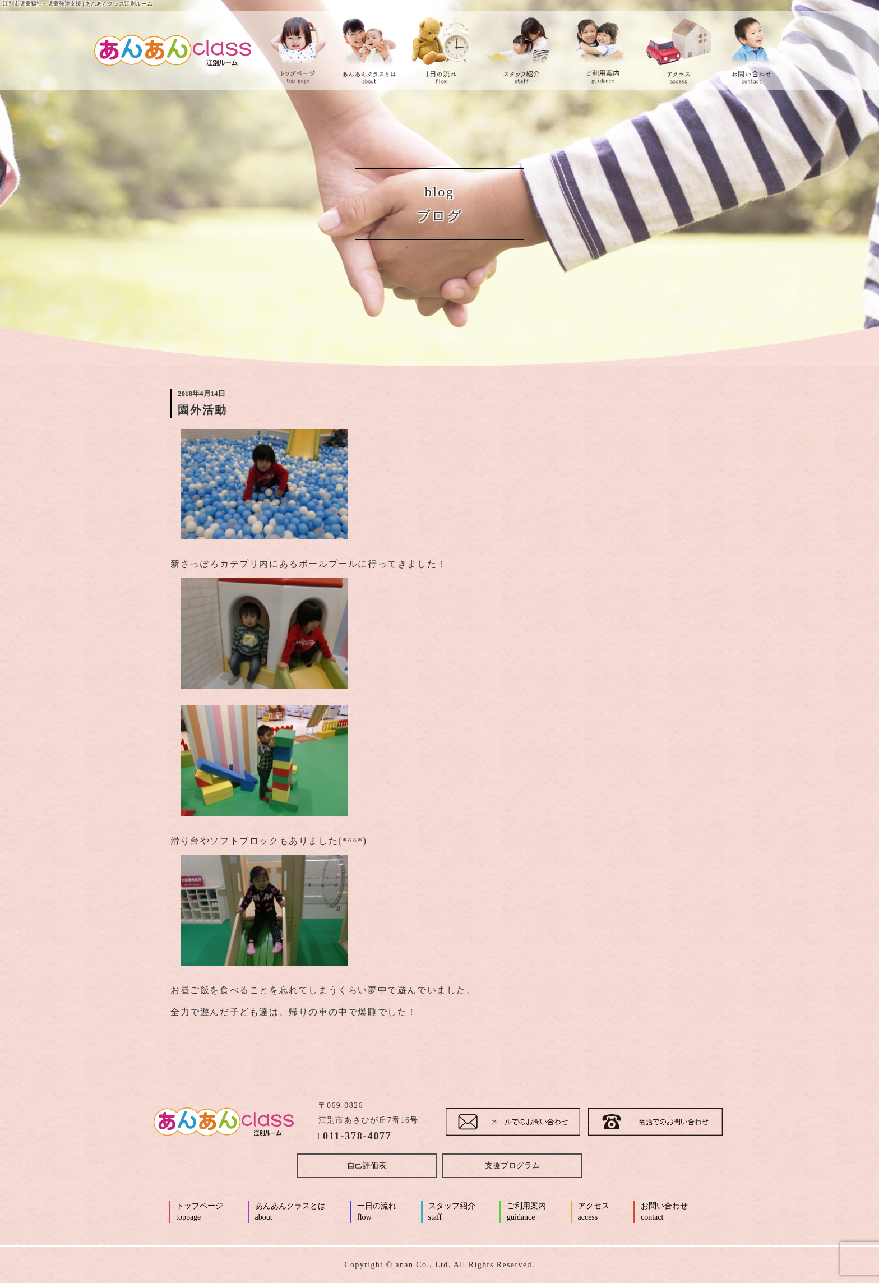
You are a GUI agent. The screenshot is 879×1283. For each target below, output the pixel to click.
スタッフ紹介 (451, 1212)
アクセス (593, 1212)
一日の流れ (376, 1212)
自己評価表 (366, 1165)
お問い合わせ (664, 1212)
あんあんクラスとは (290, 1212)
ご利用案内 (526, 1212)
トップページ (199, 1212)
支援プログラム (512, 1165)
